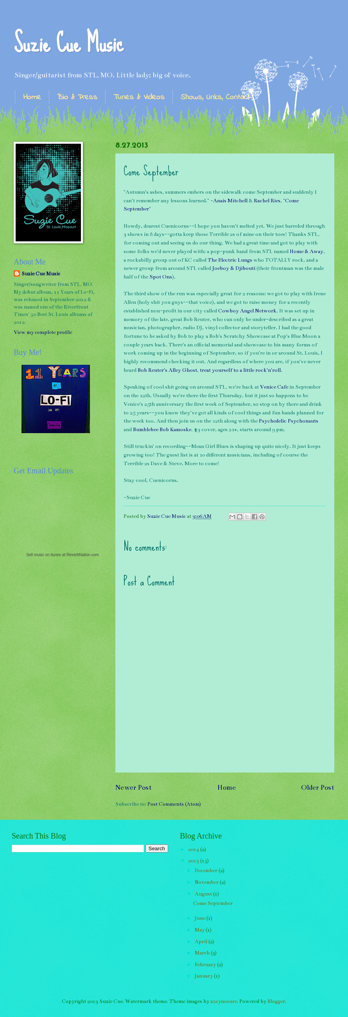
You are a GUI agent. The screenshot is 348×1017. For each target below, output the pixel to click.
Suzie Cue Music (68, 43)
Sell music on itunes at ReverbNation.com (62, 555)
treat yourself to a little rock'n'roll (240, 370)
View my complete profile (43, 332)
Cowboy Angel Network (247, 311)
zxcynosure (223, 1001)
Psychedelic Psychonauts (288, 421)
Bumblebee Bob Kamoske (162, 429)
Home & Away (306, 251)
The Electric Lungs (230, 260)
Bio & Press (77, 97)
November (207, 882)
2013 (194, 861)
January (204, 976)
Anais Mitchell (230, 201)
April (201, 941)
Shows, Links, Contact (215, 97)
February (206, 965)
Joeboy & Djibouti (233, 268)
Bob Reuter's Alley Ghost (167, 370)
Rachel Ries (267, 201)
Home (32, 97)
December (207, 870)
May (200, 930)
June (200, 918)
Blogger (276, 1001)
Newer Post (133, 787)
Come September (213, 903)
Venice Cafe (274, 387)
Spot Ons (160, 277)
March (203, 953)
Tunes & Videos (139, 97)
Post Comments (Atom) (174, 804)
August (204, 894)
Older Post (317, 787)
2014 (194, 849)
